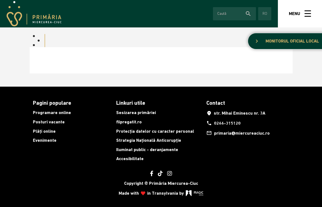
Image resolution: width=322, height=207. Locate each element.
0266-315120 (223, 123)
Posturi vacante (49, 121)
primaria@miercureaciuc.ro (238, 133)
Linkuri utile (130, 103)
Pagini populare (52, 103)
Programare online (52, 112)
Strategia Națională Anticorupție (148, 140)
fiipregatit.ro (129, 121)
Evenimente (44, 140)
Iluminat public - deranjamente (147, 149)
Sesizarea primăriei (136, 112)
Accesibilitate (130, 158)
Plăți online (44, 131)
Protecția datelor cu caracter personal (155, 131)
